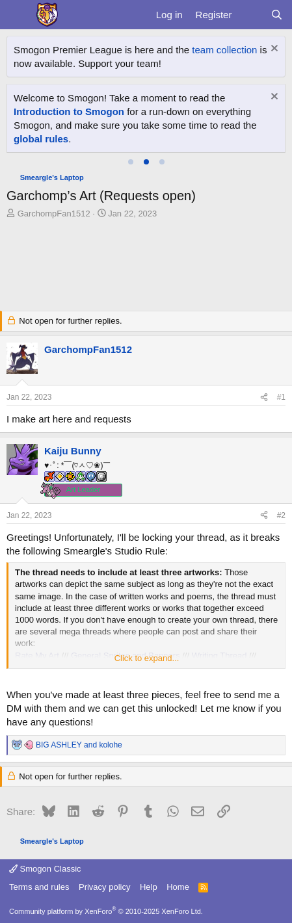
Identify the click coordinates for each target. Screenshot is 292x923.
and (79, 744)
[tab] (131, 162)
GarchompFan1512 (54, 213)
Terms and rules (39, 887)
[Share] (264, 397)
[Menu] (18, 15)
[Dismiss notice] (272, 50)
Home (177, 887)
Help (148, 887)
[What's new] (250, 15)
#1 (281, 397)
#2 (281, 515)
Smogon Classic (45, 869)
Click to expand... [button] (146, 658)
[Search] (276, 15)
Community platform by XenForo (106, 911)
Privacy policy (104, 887)
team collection (224, 49)
